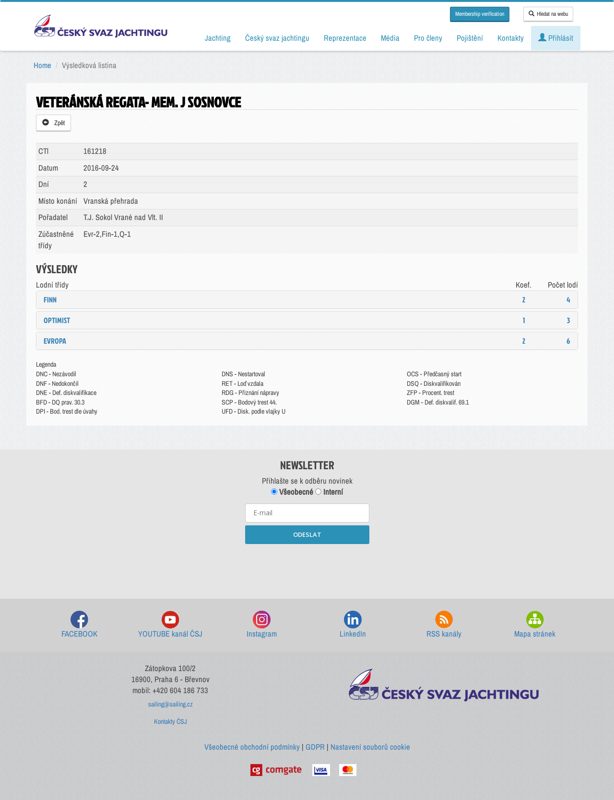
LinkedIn (353, 625)
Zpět (53, 122)
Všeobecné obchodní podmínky (252, 747)
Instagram (262, 625)
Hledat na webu (548, 14)
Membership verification (479, 14)
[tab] (307, 299)
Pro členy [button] (428, 38)
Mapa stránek (534, 625)
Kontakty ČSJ (170, 721)
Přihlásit (555, 38)
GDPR (315, 747)
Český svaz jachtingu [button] (277, 38)
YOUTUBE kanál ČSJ (170, 625)
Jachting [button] (218, 38)
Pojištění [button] (470, 38)
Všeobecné (292, 492)
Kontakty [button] (510, 38)
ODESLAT (307, 534)
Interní (329, 492)
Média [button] (390, 38)
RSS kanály (443, 625)
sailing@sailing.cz (170, 704)
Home (42, 65)
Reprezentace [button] (345, 38)
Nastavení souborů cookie (370, 747)
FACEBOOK (79, 625)
